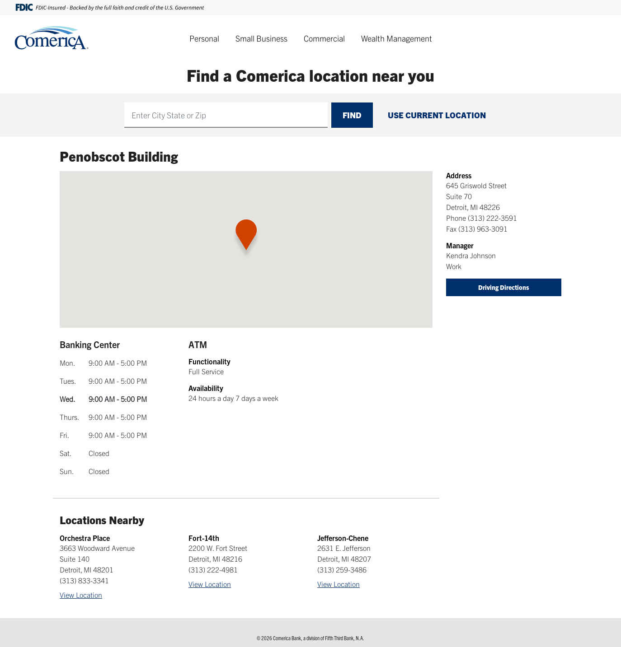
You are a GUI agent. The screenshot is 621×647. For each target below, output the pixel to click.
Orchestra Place (85, 537)
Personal (204, 38)
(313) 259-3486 (342, 569)
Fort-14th (203, 537)
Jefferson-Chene (342, 537)
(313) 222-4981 (213, 569)
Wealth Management (396, 38)
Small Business (261, 38)
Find (352, 115)
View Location (81, 594)
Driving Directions (503, 287)
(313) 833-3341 (84, 580)
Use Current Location (437, 115)
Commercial (324, 38)
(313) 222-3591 (492, 217)
